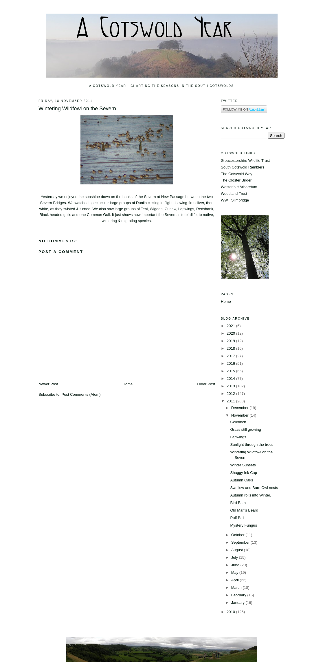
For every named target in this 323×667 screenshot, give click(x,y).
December (240, 408)
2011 (231, 401)
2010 (231, 612)
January (238, 602)
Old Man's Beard (244, 510)
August (237, 550)
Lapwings (238, 437)
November (240, 415)
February (239, 595)
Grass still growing (245, 429)
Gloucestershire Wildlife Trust (245, 160)
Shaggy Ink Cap (243, 472)
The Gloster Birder (236, 180)
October (238, 535)
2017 (231, 356)
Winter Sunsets (243, 465)
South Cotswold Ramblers (242, 167)
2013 (231, 386)
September (241, 542)
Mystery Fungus (243, 525)
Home (128, 384)
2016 (231, 363)
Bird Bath (237, 503)
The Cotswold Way (236, 174)
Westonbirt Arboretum (239, 187)
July (235, 557)
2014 (231, 378)
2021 (231, 326)
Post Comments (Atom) (81, 394)
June (236, 565)
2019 (231, 341)
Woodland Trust (234, 193)
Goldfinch (238, 422)
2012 (231, 393)
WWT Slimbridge (235, 200)
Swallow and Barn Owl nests (254, 487)
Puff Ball (237, 518)
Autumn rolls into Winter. (250, 495)
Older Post (206, 384)
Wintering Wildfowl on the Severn (77, 108)
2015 (231, 371)
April (235, 580)
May (235, 572)
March (237, 587)
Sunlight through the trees (251, 444)
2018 (231, 348)
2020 (231, 333)
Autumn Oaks (241, 480)
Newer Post (48, 384)
